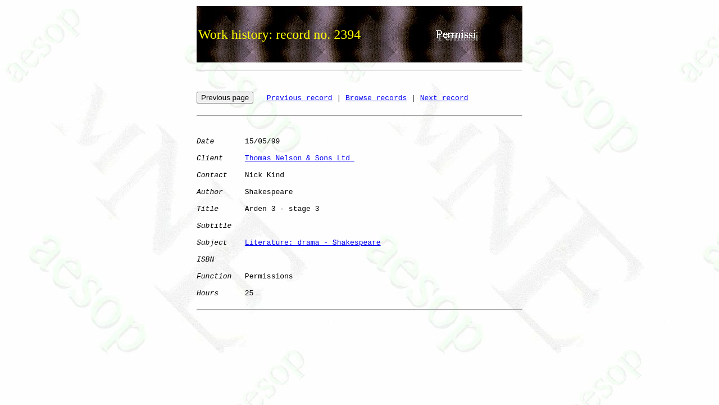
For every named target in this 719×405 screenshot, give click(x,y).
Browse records (376, 98)
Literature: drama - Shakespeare (313, 242)
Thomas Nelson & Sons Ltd (299, 158)
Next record (444, 98)
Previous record (300, 98)
